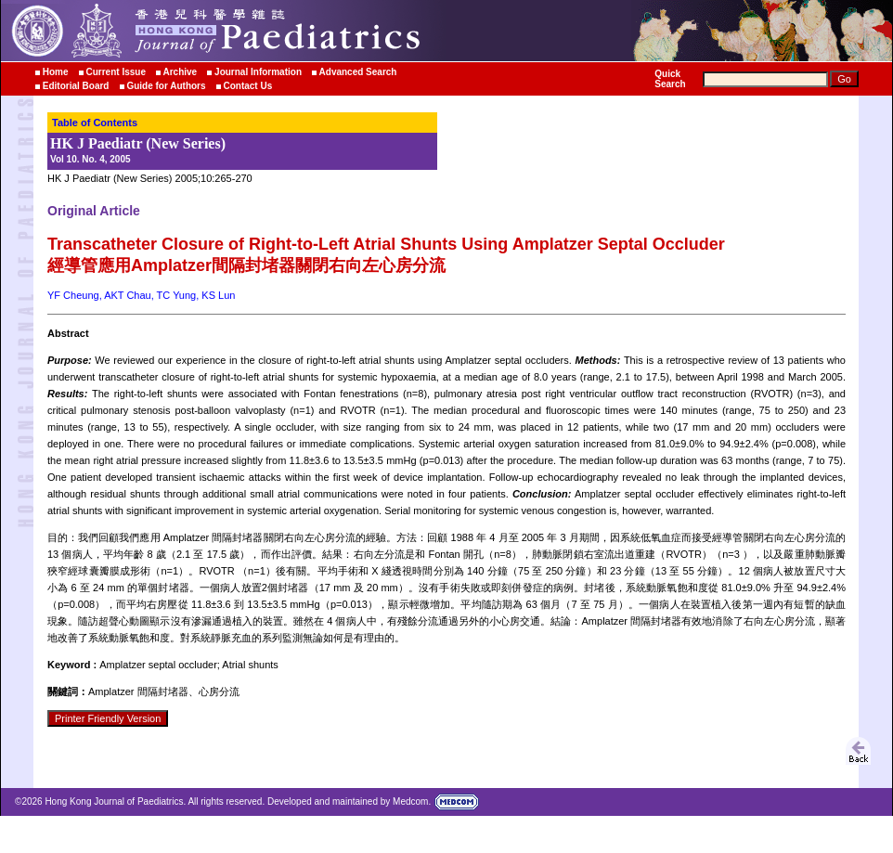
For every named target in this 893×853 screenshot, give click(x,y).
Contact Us (247, 86)
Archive (180, 72)
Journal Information (258, 72)
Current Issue (115, 72)
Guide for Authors (165, 86)
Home (56, 72)
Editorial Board (76, 86)
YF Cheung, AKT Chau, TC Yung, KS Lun (141, 295)
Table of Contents (94, 122)
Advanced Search (358, 72)
